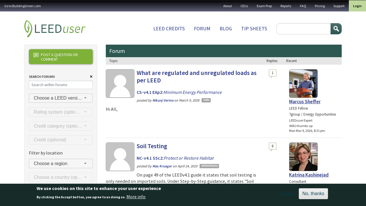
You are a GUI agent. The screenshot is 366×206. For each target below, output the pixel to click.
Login (357, 6)
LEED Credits (169, 28)
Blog (226, 28)
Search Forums (42, 76)
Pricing (320, 6)
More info (136, 198)
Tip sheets (254, 28)
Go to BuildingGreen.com (22, 6)
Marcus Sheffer (305, 101)
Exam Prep (264, 6)
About (227, 6)
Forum (202, 28)
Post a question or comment (55, 57)
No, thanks (313, 195)
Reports (286, 6)
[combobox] (61, 98)
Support (339, 6)
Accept (287, 196)
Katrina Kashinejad (309, 175)
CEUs (244, 6)
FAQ (303, 6)
